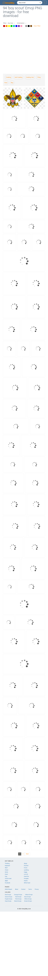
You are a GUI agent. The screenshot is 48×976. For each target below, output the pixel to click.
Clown (6, 870)
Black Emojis (17, 901)
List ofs (26, 874)
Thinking (7, 863)
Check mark (8, 878)
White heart (27, 883)
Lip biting (26, 870)
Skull (6, 867)
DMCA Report (8, 889)
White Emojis (28, 899)
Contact (23, 889)
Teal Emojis (18, 896)
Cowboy (8, 77)
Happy (25, 872)
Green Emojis (8, 896)
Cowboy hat (30, 77)
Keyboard (7, 865)
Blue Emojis (27, 896)
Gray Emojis (8, 901)
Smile (6, 872)
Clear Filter (37, 26)
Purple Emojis (8, 899)
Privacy (37, 889)
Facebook (7, 883)
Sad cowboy (18, 77)
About (16, 889)
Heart (6, 874)
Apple (6, 880)
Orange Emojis (18, 894)
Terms (30, 889)
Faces (25, 867)
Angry (25, 863)
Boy (12, 83)
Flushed (26, 865)
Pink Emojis (18, 899)
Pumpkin (26, 878)
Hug (6, 876)
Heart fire (26, 876)
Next (27, 854)
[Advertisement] (22, 50)
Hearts (26, 880)
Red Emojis (8, 894)
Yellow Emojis (29, 894)
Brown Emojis (28, 901)
